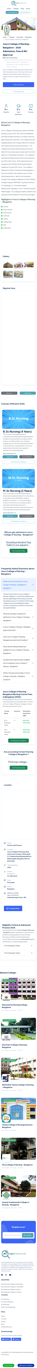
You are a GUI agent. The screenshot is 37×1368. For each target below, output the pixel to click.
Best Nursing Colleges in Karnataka (12, 1284)
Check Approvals (18, 91)
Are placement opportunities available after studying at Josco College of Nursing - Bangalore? (16, 663)
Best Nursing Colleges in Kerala (10, 1289)
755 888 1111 (25, 12)
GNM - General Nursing (8, 1307)
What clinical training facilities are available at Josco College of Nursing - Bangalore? (16, 650)
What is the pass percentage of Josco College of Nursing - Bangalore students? (16, 676)
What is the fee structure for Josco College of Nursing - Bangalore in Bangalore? (15, 584)
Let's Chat (8, 1365)
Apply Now (28, 393)
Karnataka (20, 37)
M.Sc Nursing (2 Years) (17, 490)
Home (9, 8)
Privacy (3, 1321)
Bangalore (28, 37)
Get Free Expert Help (18, 551)
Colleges (16, 8)
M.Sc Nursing (5, 1304)
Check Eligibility (27, 457)
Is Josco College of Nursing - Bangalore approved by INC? (17, 628)
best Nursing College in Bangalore (20, 753)
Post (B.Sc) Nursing (7, 1302)
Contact (4, 1319)
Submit (28, 1235)
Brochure (9, 393)
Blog (22, 8)
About (28, 8)
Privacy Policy (5, 1354)
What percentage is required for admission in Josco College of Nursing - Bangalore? (16, 617)
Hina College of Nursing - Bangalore (17, 1165)
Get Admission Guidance (18, 462)
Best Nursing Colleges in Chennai (11, 1292)
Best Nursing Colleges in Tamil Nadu (12, 1287)
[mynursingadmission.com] (18, 338)
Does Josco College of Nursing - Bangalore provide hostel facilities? (15, 638)
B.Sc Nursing (5, 1299)
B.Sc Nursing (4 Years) (17, 431)
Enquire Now (14, 908)
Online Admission (12, 12)
